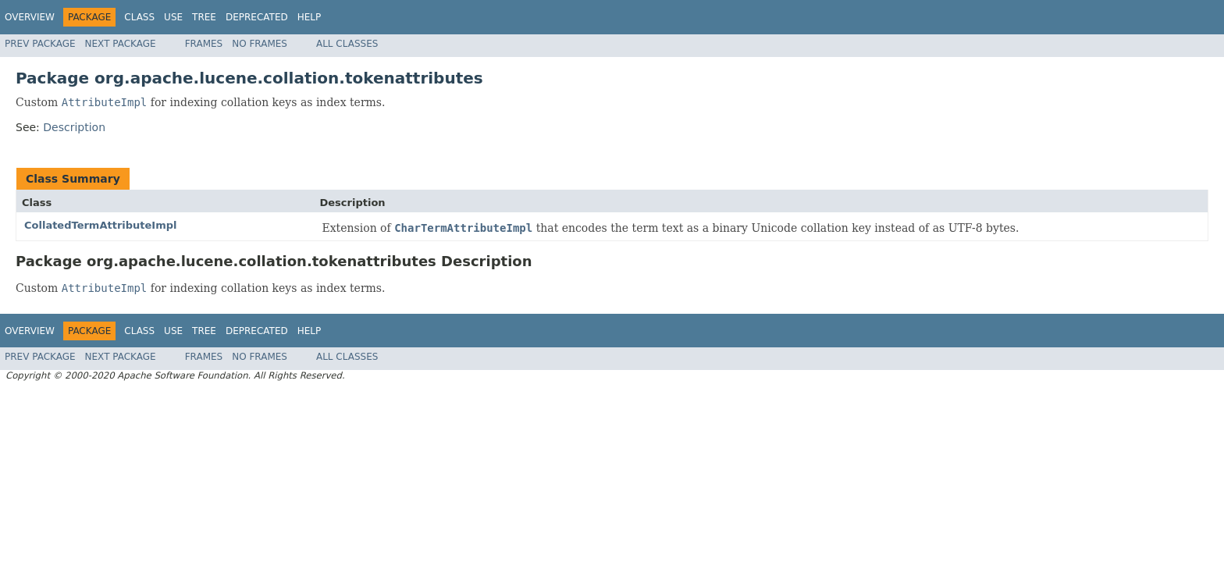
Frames (204, 43)
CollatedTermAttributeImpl (100, 225)
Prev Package (40, 43)
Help (309, 17)
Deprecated (257, 17)
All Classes (347, 43)
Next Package (120, 43)
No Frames (259, 43)
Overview (30, 17)
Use (173, 17)
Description (74, 127)
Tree (204, 17)
